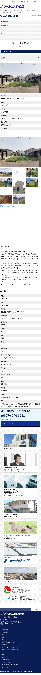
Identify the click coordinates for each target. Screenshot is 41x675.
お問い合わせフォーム (10, 424)
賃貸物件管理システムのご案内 (10, 649)
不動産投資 (4, 21)
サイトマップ (5, 667)
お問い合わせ (21, 1)
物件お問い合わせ (7, 662)
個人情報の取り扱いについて (10, 664)
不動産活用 (4, 25)
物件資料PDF (5, 58)
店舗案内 (36, 1)
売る (2, 33)
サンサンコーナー (7, 657)
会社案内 (29, 1)
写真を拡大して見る (7, 206)
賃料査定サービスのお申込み (10, 647)
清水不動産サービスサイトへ (20, 553)
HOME (13, 1)
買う (2, 29)
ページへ (20, 441)
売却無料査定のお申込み (9, 642)
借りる (3, 37)
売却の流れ (5, 644)
